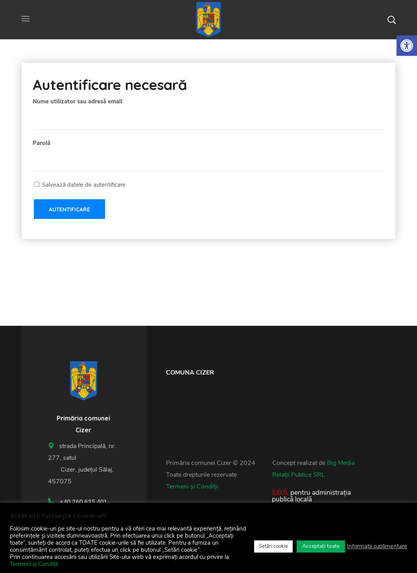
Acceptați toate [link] (321, 546)
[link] (407, 45)
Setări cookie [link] (273, 546)
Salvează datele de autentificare (79, 185)
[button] (391, 19)
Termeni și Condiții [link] (192, 486)
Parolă (41, 143)
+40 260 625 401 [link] (83, 502)
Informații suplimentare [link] (377, 546)
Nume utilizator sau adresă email (77, 101)
